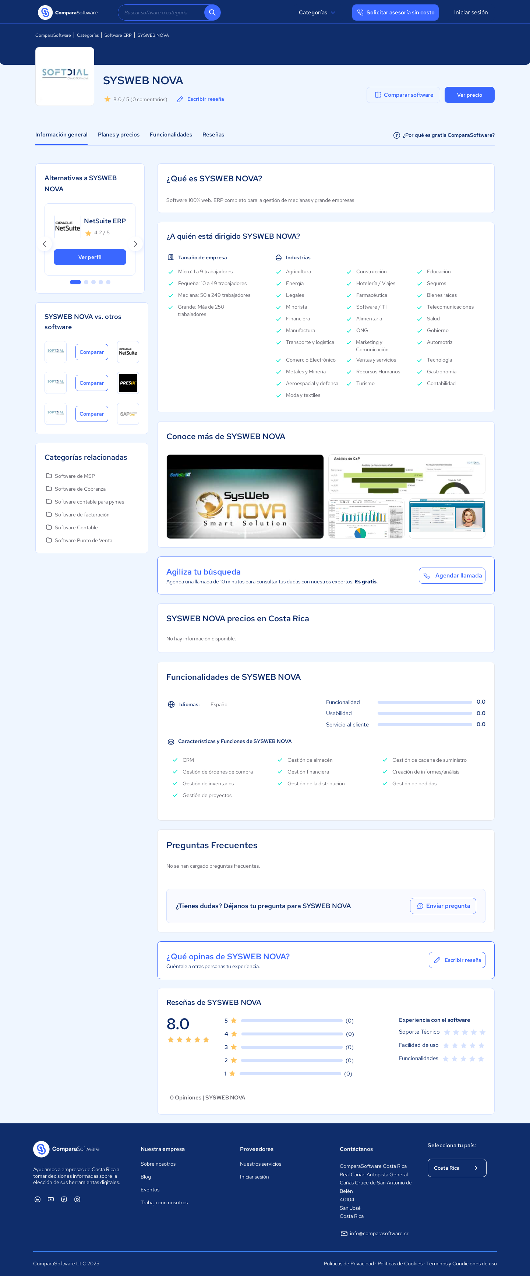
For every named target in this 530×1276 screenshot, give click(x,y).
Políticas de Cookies (400, 1263)
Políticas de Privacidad (349, 1263)
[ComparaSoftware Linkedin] (37, 1199)
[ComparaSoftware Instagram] (77, 1199)
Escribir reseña (200, 99)
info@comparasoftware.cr (374, 1233)
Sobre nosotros (158, 1164)
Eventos (150, 1189)
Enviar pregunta (443, 906)
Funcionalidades (171, 134)
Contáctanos (356, 1149)
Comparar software (404, 94)
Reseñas (213, 134)
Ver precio (469, 95)
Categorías (318, 12)
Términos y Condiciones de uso (461, 1263)
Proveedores (256, 1149)
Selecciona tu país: (452, 1145)
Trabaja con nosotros (164, 1202)
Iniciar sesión (471, 12)
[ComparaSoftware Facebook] (64, 1199)
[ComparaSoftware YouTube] (50, 1199)
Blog (146, 1176)
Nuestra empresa (163, 1149)
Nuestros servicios (260, 1164)
